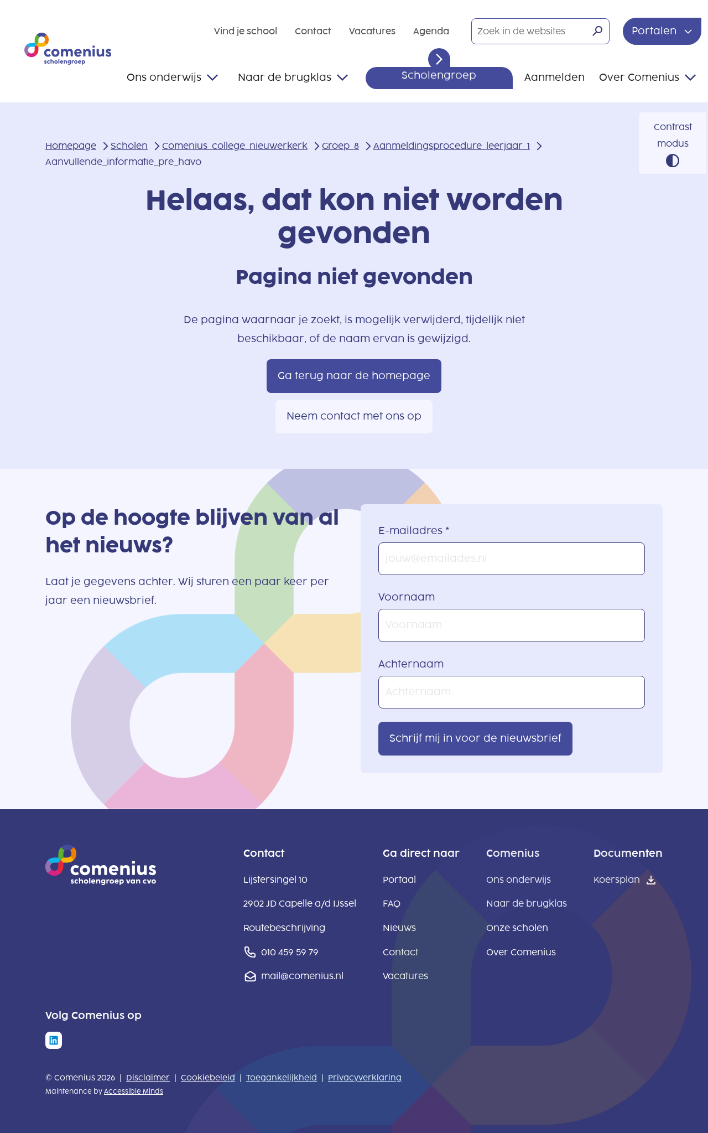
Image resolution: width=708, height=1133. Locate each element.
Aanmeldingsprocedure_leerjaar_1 (451, 146)
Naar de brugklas (284, 77)
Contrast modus (673, 135)
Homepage (70, 146)
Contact (313, 31)
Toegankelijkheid (281, 1078)
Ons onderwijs (164, 77)
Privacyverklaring (365, 1078)
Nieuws (399, 928)
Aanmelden (554, 77)
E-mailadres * (414, 531)
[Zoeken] (597, 31)
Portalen (655, 31)
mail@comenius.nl (302, 976)
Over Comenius (639, 77)
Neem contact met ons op (354, 416)
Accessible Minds (133, 1091)
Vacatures (372, 31)
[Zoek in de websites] (540, 31)
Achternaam (411, 664)
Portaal (399, 880)
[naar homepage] (100, 882)
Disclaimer (148, 1078)
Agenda (431, 31)
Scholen (129, 146)
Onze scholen (517, 928)
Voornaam (406, 597)
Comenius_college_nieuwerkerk (235, 146)
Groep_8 (340, 146)
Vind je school (245, 31)
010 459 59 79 (290, 952)
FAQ (391, 903)
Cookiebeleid (208, 1078)
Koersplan (617, 880)
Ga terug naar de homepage (354, 376)
